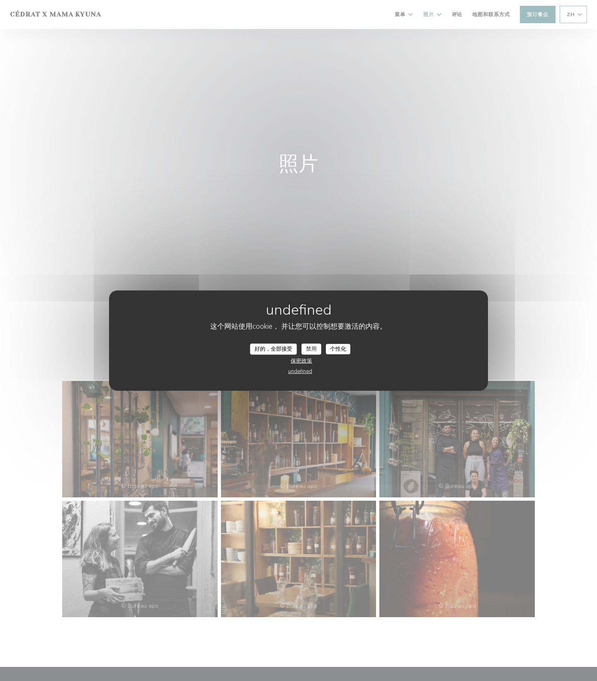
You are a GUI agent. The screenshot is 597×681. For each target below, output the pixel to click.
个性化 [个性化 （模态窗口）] (338, 348)
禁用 (311, 348)
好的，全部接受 (273, 348)
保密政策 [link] (301, 361)
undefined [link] (300, 371)
